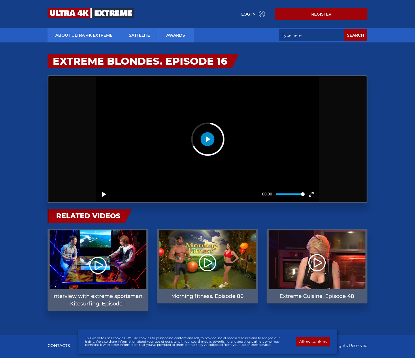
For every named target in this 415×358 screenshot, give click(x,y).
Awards (175, 35)
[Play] (103, 194)
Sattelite (139, 35)
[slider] (290, 194)
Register (321, 14)
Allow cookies (313, 341)
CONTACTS (59, 345)
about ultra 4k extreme (83, 35)
